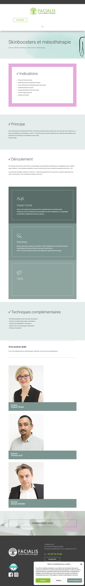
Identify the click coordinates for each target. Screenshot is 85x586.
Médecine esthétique (20, 47)
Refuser (58, 580)
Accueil (11, 47)
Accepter (43, 580)
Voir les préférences (74, 580)
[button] (81, 564)
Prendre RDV (20, 20)
